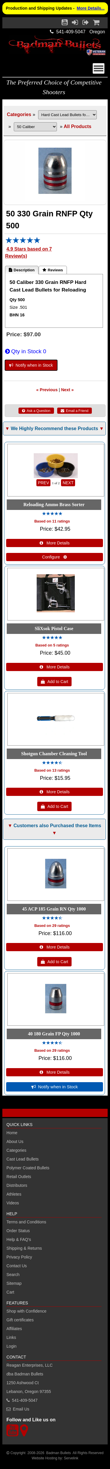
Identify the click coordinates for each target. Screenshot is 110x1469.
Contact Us (16, 1265)
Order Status (18, 1230)
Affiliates (14, 1328)
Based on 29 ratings (52, 925)
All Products (77, 126)
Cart (10, 1292)
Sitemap (13, 1283)
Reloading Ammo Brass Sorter (53, 504)
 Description (22, 270)
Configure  (54, 557)
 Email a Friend (75, 411)
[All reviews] (22, 241)
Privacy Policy (19, 1257)
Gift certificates (20, 1320)
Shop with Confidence (26, 1311)
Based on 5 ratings (52, 645)
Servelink (71, 1458)
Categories (19, 114)
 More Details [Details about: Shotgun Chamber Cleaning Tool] (55, 792)
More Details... (91, 8)
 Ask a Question (36, 411)
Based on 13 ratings (52, 770)
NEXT (67, 483)
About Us (14, 1141)
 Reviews (53, 270)
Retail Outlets (18, 1176)
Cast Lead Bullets (22, 1159)
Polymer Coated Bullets (27, 1167)
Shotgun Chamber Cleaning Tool (54, 753)
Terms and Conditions (26, 1222)
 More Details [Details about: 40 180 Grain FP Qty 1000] (55, 1072)
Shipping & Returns (24, 1248)
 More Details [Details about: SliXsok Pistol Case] (55, 667)
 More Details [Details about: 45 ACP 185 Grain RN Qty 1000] (55, 947)
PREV (43, 483)
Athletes (13, 1194)
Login (11, 1346)
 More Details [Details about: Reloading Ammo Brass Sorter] (55, 543)
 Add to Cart (54, 682)
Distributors (16, 1185)
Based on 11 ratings (52, 521)
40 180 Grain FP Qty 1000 (54, 1033)
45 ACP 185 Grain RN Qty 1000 (54, 908)
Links (11, 1337)
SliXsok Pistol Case (54, 628)
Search (12, 1274)
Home (11, 1132)
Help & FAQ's (18, 1239)
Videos (12, 1203)
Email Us (21, 1409)
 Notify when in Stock (31, 365)
